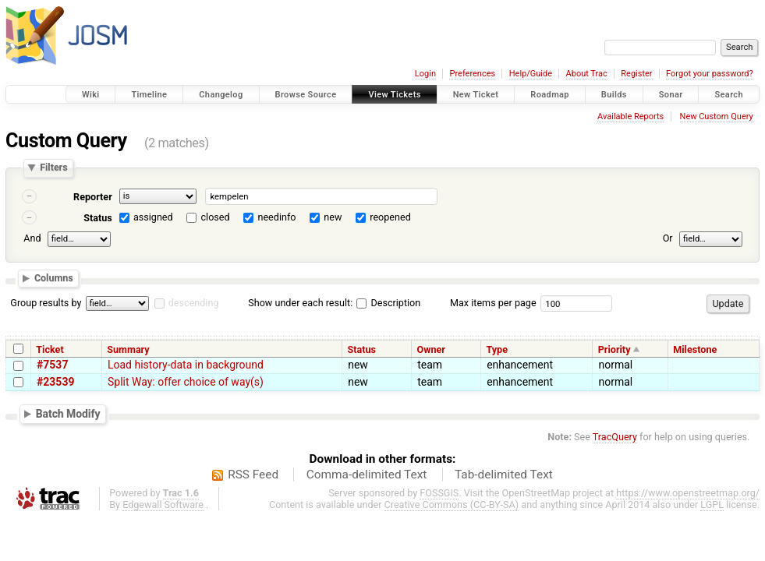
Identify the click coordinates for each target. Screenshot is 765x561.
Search (728, 95)
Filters (53, 168)
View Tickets (394, 95)
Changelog (221, 95)
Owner (431, 349)
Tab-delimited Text (504, 475)
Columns (53, 278)
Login (425, 74)
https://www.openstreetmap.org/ (688, 493)
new (333, 217)
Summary (128, 349)
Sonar (671, 95)
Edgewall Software (163, 504)
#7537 (52, 364)
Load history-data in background (186, 364)
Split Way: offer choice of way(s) (186, 382)
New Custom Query (716, 116)
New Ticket (476, 95)
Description (388, 303)
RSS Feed (253, 475)
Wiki (91, 95)
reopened (390, 217)
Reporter (92, 197)
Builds (614, 95)
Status (97, 218)
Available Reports (630, 116)
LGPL (712, 504)
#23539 (55, 382)
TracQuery (615, 437)
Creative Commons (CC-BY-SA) (451, 504)
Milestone (695, 349)
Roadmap (549, 95)
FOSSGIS (439, 493)
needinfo (276, 217)
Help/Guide (530, 74)
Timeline (149, 95)
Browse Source (306, 95)
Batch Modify (68, 414)
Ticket (49, 349)
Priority (614, 349)
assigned (153, 217)
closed (215, 217)
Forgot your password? (709, 74)
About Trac (586, 74)
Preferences (472, 74)
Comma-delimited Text (366, 475)
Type (497, 349)
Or (668, 238)
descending (193, 303)
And (32, 238)
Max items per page (493, 303)
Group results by (45, 303)
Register (636, 74)
